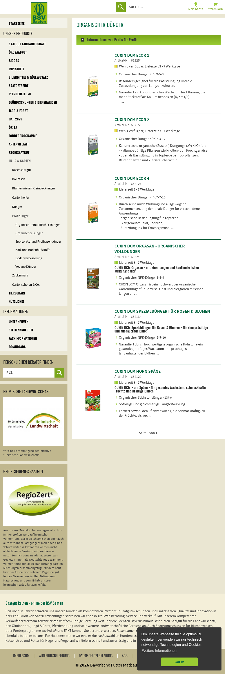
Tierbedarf (17, 293)
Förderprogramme (23, 136)
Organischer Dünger (29, 233)
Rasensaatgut (21, 170)
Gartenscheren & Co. (26, 285)
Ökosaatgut (18, 52)
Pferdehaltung (20, 94)
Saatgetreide (19, 86)
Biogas (14, 61)
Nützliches (17, 301)
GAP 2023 (15, 119)
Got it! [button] (179, 662)
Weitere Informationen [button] (159, 650)
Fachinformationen (23, 338)
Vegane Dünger (25, 267)
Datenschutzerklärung (96, 656)
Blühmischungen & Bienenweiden (33, 102)
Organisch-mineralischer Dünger (37, 225)
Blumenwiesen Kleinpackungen (33, 188)
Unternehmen (18, 322)
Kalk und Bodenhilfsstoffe (32, 250)
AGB (124, 656)
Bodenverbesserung (28, 258)
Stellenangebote (21, 330)
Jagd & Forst (18, 111)
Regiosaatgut (19, 152)
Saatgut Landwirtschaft (27, 44)
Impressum (21, 656)
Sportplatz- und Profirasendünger (38, 242)
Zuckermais (20, 275)
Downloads (17, 347)
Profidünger (20, 216)
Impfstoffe (16, 69)
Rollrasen (18, 179)
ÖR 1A (13, 127)
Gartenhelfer (20, 198)
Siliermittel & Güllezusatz (28, 77)
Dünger (17, 207)
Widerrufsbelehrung (54, 656)
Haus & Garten (20, 161)
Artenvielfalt (19, 144)
